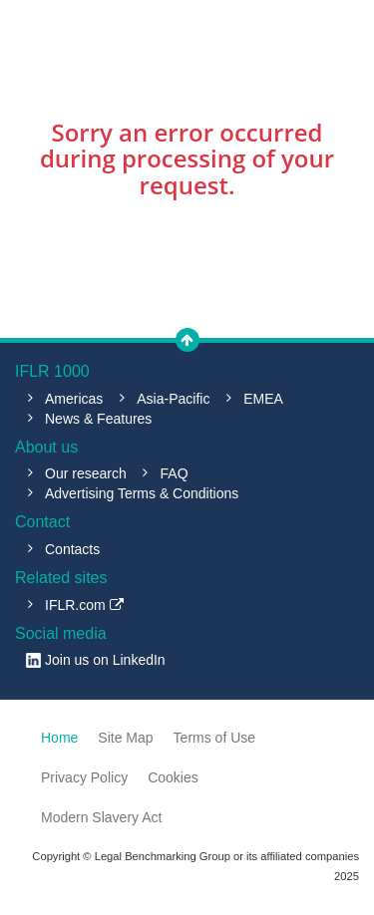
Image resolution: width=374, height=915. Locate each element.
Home (59, 738)
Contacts (72, 549)
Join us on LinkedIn (105, 660)
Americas (74, 399)
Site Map (125, 738)
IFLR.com (84, 605)
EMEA (263, 399)
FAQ (174, 473)
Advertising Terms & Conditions (141, 493)
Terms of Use (214, 738)
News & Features (98, 419)
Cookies (173, 777)
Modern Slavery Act (101, 817)
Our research (86, 473)
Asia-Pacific (173, 399)
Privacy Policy (84, 777)
